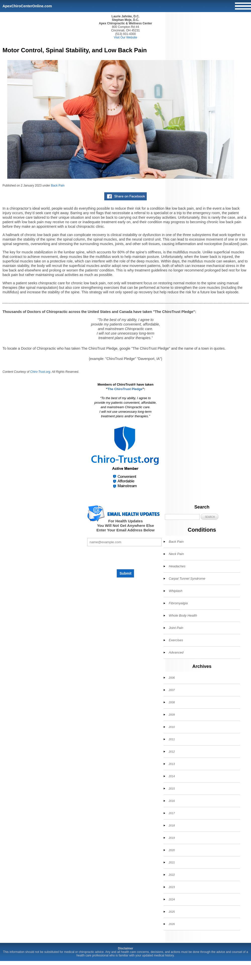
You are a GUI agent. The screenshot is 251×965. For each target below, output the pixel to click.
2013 (172, 763)
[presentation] (125, 557)
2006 (172, 677)
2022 (172, 874)
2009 (172, 714)
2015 (172, 788)
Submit (125, 573)
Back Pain (58, 185)
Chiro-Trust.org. (40, 372)
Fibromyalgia (178, 603)
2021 (172, 862)
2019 (172, 837)
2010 (172, 726)
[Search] (182, 517)
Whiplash (175, 591)
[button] (209, 517)
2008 (172, 702)
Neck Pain (176, 554)
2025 (172, 911)
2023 (172, 887)
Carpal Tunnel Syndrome (187, 578)
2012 (172, 751)
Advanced (176, 652)
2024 (172, 899)
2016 (172, 800)
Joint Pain (176, 628)
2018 (172, 825)
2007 (172, 690)
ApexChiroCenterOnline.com (27, 6)
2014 (172, 776)
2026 (172, 924)
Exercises (176, 640)
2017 (172, 813)
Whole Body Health (183, 615)
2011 (172, 739)
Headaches (177, 566)
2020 (172, 850)
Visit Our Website (125, 37)
